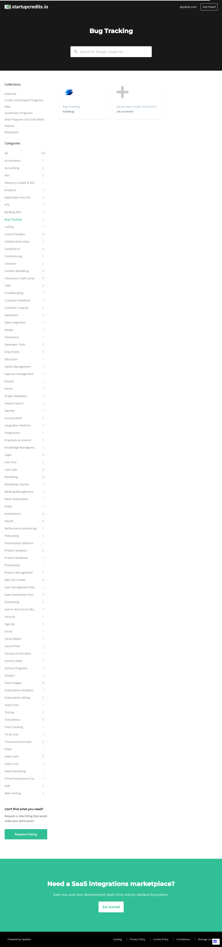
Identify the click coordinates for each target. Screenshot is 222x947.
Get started (111, 907)
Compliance (183, 939)
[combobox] (111, 51)
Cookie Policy (161, 939)
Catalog (117, 939)
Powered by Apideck (19, 939)
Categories (12, 143)
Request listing (26, 834)
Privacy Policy (137, 939)
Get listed (209, 7)
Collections (13, 84)
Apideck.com (188, 7)
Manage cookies (207, 939)
